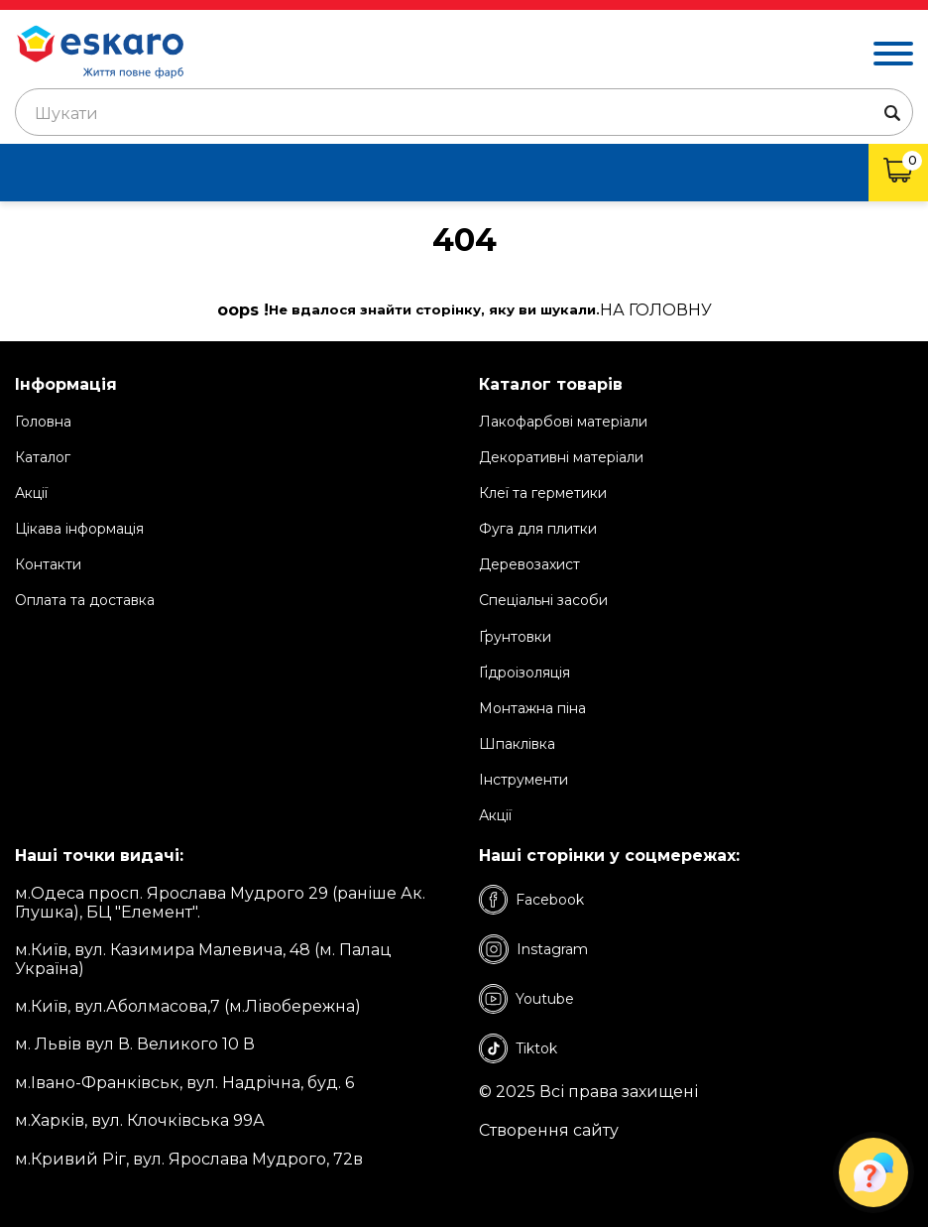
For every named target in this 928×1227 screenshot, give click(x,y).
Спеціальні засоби (543, 600)
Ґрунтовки (515, 637)
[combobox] (464, 112)
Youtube (526, 999)
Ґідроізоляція (524, 672)
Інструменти (523, 780)
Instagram (533, 949)
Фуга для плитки (538, 529)
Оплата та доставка (85, 600)
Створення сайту (549, 1131)
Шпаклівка (517, 744)
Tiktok (518, 1048)
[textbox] (464, 114)
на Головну (656, 310)
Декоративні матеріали (561, 457)
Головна (43, 421)
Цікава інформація (79, 529)
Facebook (531, 900)
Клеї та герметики (543, 493)
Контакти (48, 564)
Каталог (42, 457)
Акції (31, 493)
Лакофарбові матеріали (563, 421)
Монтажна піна (532, 708)
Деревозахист (529, 564)
